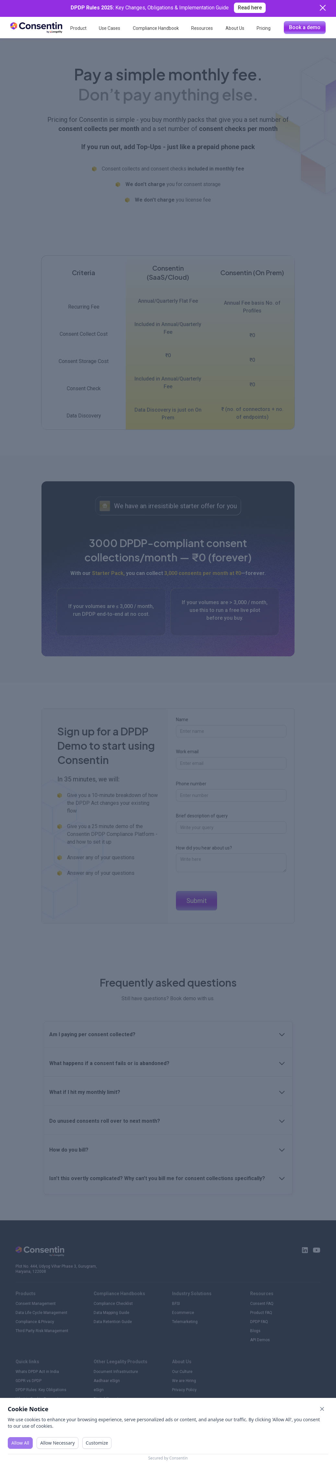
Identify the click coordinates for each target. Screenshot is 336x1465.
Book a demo (304, 27)
